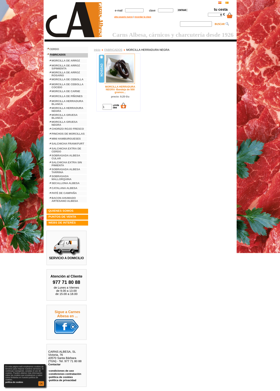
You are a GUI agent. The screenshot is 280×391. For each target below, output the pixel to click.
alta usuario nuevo (123, 17)
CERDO (54, 49)
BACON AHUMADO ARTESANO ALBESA (65, 199)
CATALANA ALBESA (64, 188)
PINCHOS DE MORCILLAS (68, 133)
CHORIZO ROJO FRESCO (68, 128)
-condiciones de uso (61, 370)
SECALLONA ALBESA (66, 183)
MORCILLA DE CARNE (66, 91)
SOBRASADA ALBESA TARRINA (66, 171)
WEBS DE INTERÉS (62, 222)
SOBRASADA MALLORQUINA (61, 178)
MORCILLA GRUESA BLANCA (65, 116)
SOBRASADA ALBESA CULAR (66, 157)
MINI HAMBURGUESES (66, 138)
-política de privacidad (62, 380)
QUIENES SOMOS (61, 210)
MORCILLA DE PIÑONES (67, 96)
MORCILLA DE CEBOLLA (68, 79)
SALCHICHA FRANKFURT (68, 143)
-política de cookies (60, 377)
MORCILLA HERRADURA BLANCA (67, 103)
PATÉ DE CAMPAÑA (64, 193)
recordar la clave (142, 17)
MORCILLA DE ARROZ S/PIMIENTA (66, 67)
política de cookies (14, 382)
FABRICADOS (113, 49)
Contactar (54, 364)
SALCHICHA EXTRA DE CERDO (66, 150)
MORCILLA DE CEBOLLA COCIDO (68, 86)
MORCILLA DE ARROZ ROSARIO (66, 74)
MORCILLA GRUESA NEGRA (65, 123)
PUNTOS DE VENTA (62, 216)
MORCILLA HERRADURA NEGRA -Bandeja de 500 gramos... (120, 89)
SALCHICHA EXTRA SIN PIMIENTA (67, 164)
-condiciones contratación (64, 373)
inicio (97, 49)
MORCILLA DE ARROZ (66, 60)
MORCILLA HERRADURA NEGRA (67, 109)
